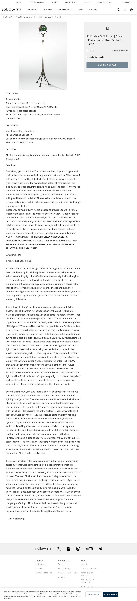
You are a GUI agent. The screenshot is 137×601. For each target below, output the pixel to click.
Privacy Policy (64, 569)
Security (84, 564)
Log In (18, 2)
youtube (89, 548)
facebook (68, 549)
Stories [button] (87, 2)
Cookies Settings (93, 594)
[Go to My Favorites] (125, 9)
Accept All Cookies (110, 594)
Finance (93, 10)
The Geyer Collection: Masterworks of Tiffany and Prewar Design (28, 17)
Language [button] (126, 2)
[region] (68, 594)
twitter (59, 549)
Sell (81, 10)
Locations (40, 569)
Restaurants (70, 2)
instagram (78, 549)
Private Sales (65, 10)
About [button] (54, 2)
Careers (61, 577)
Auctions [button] (33, 10)
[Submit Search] (118, 9)
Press (60, 564)
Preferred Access (36, 2)
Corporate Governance (68, 573)
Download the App (44, 573)
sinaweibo (100, 548)
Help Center (41, 564)
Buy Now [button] (48, 10)
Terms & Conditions (89, 569)
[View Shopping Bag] (131, 9)
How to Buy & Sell (106, 2)
